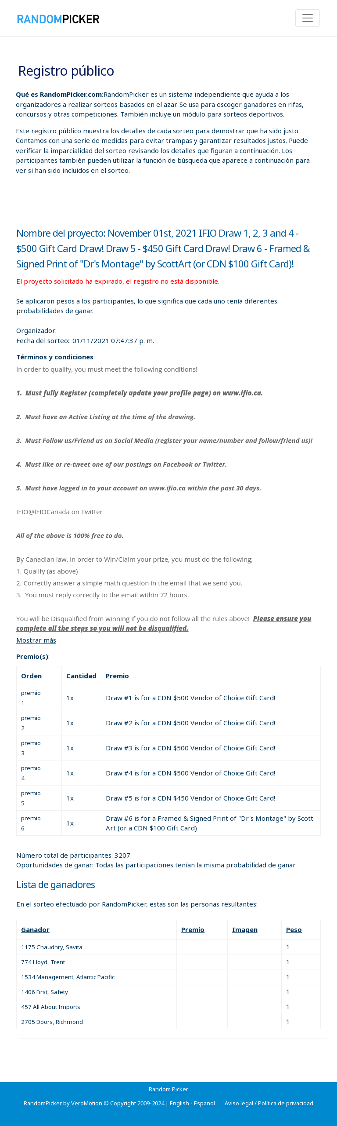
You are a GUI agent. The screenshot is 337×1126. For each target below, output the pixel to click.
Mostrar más (36, 640)
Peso (294, 929)
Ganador (35, 929)
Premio (117, 675)
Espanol (204, 1103)
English (179, 1103)
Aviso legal (239, 1103)
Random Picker (168, 1089)
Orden (31, 675)
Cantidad (81, 675)
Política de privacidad (285, 1103)
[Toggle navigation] (307, 18)
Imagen (245, 929)
